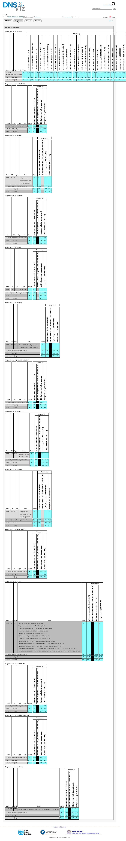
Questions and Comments (60, 827)
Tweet (111, 21)
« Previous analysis (66, 17)
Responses (18, 21)
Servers (28, 21)
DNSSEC (8, 21)
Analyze (37, 21)
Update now (37, 17)
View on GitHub (109, 5)
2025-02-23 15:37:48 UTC (15, 17)
